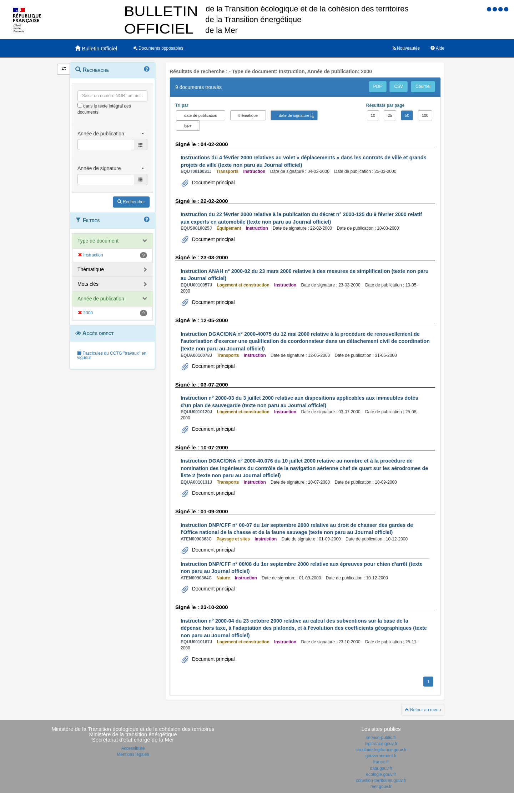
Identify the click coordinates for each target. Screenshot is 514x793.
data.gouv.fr (381, 768)
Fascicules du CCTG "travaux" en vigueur (111, 355)
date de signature (294, 115)
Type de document (98, 241)
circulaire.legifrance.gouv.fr (381, 749)
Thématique (90, 269)
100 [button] (425, 115)
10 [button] (373, 115)
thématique (248, 115)
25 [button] (390, 115)
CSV (398, 86)
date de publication (200, 115)
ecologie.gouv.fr (381, 774)
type (188, 125)
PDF (377, 86)
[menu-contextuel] (79, 105)
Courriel (422, 86)
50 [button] (407, 115)
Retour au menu (423, 709)
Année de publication (100, 298)
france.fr (381, 761)
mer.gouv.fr (381, 786)
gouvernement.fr (381, 755)
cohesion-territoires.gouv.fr (381, 780)
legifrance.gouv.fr (381, 743)
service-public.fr (381, 737)
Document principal (213, 182)
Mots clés (88, 284)
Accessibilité (133, 748)
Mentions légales (133, 754)
